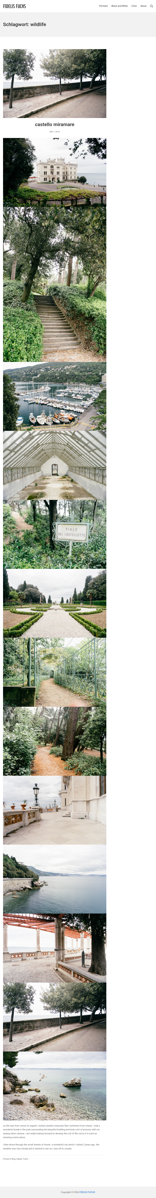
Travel (25, 1159)
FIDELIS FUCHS (87, 1192)
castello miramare (54, 124)
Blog (13, 1159)
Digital (19, 1159)
